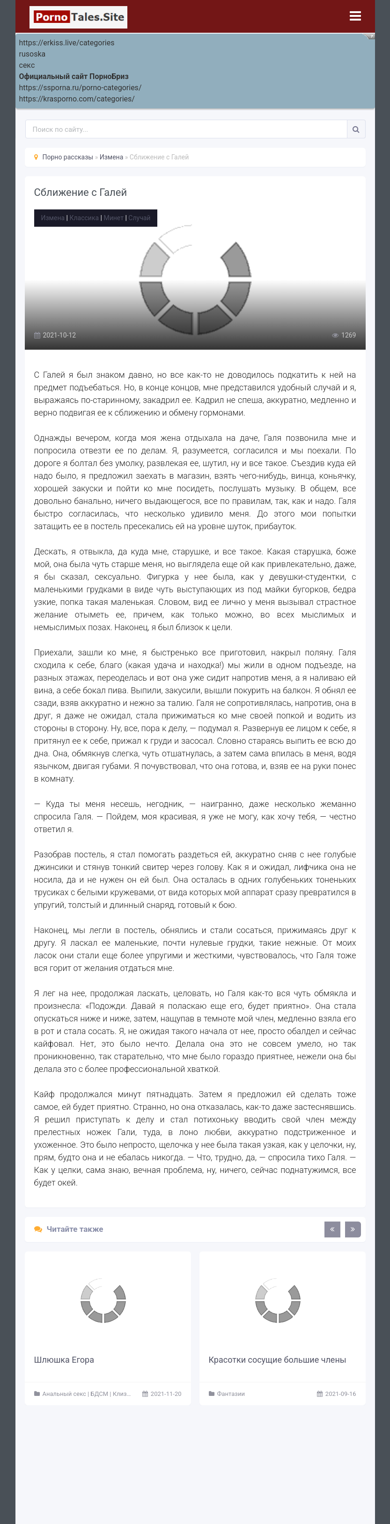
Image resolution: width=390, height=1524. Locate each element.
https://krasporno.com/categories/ (77, 98)
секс (27, 65)
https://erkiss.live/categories (67, 42)
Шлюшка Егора (64, 1360)
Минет (113, 218)
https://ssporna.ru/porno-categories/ (80, 87)
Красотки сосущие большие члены (277, 1360)
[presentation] (332, 1229)
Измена (53, 218)
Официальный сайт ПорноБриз (74, 76)
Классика (84, 218)
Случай (139, 218)
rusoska (32, 54)
